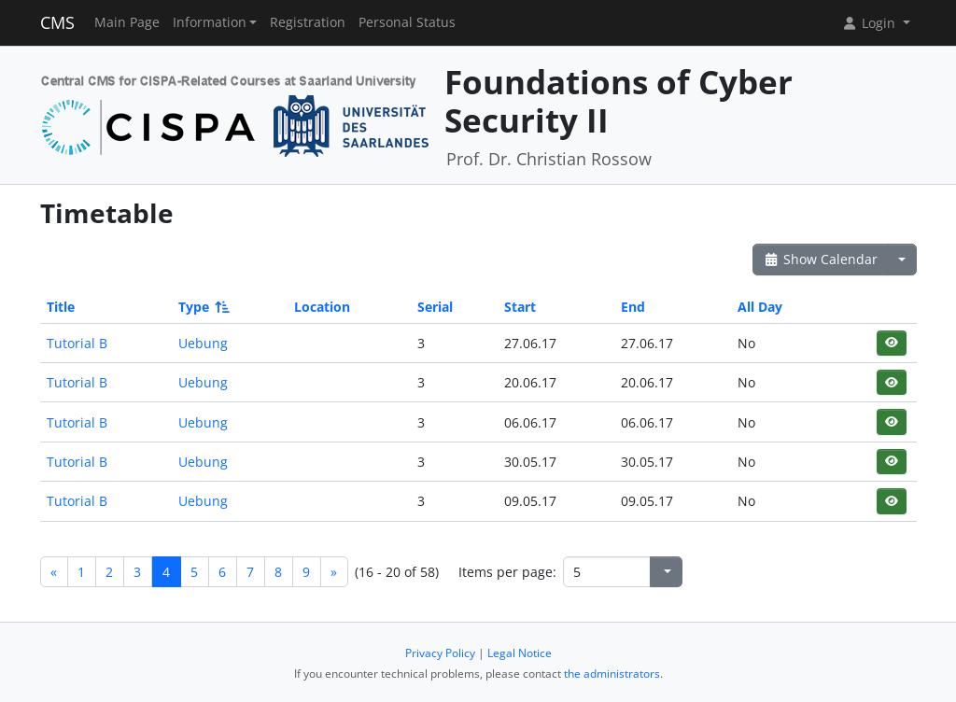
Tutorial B (77, 343)
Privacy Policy (440, 653)
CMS (57, 22)
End (633, 307)
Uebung (203, 343)
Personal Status (407, 22)
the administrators (612, 673)
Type (202, 306)
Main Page (127, 22)
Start (520, 307)
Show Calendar (821, 259)
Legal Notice (519, 653)
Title (61, 307)
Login (870, 23)
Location (322, 307)
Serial (435, 307)
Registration (307, 22)
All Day (760, 307)
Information (209, 22)
